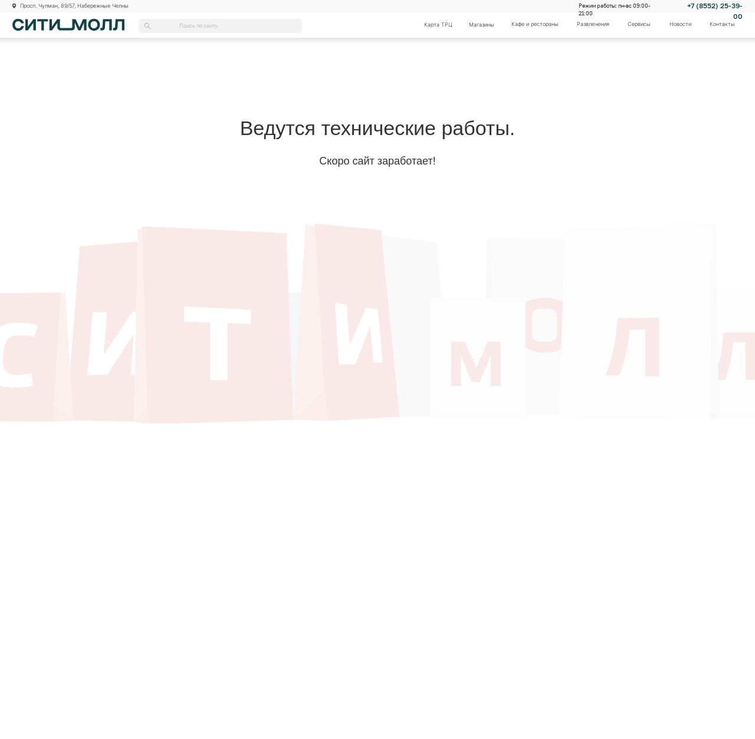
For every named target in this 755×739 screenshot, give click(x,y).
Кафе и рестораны (535, 24)
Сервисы (639, 24)
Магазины (481, 25)
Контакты (722, 24)
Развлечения (593, 24)
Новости (680, 24)
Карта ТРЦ (438, 25)
